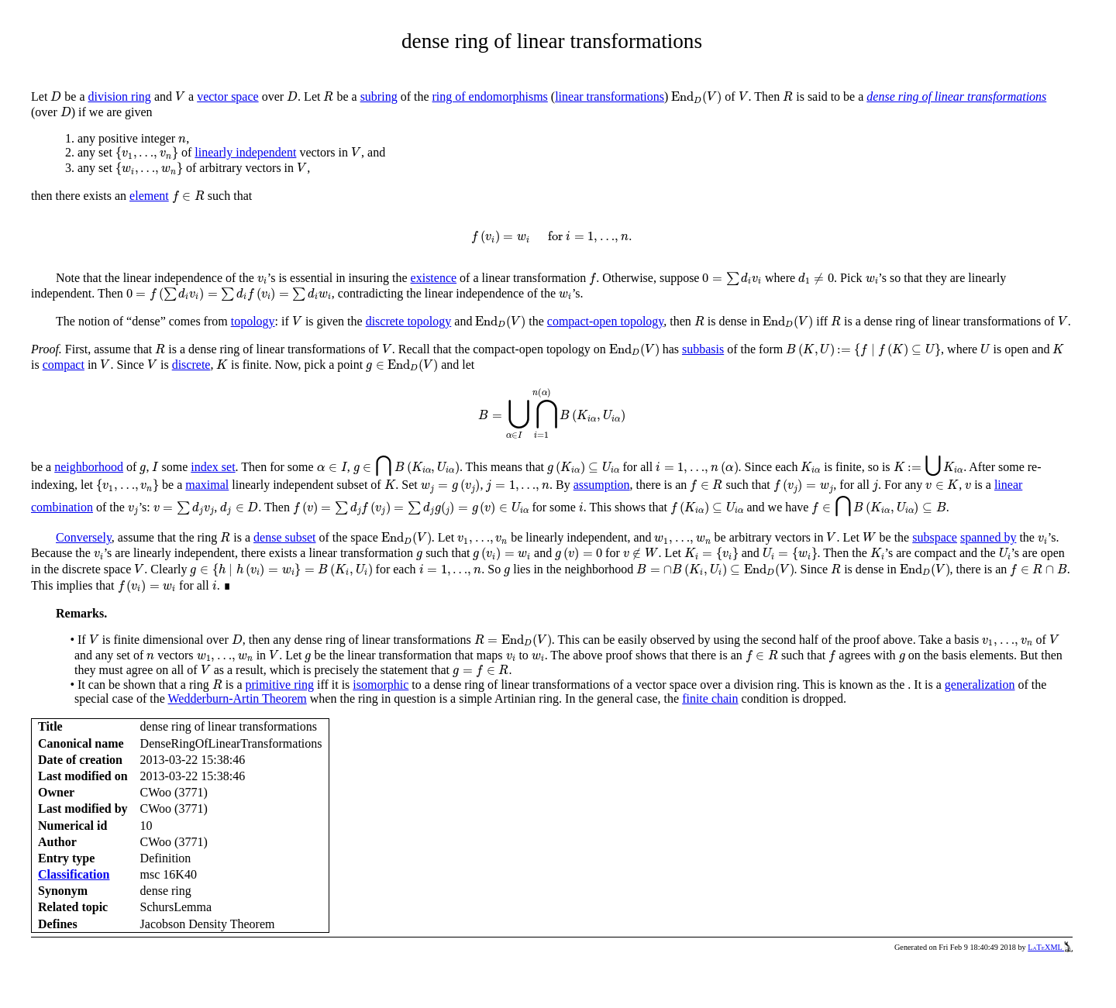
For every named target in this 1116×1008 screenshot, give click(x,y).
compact (63, 364)
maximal (207, 484)
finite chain (710, 698)
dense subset (284, 537)
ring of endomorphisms (490, 96)
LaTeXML (1050, 947)
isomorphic (380, 684)
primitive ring (280, 684)
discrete (191, 364)
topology (253, 321)
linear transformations (609, 96)
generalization (980, 684)
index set (213, 466)
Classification (73, 874)
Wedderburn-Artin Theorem (237, 698)
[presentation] (55, 96)
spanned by (988, 537)
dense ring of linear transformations (956, 96)
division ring (119, 96)
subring (379, 96)
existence (434, 277)
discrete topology (409, 321)
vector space (228, 96)
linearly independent (245, 152)
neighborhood (88, 466)
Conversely (84, 537)
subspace (934, 537)
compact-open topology (605, 321)
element (149, 195)
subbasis (703, 349)
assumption (602, 484)
